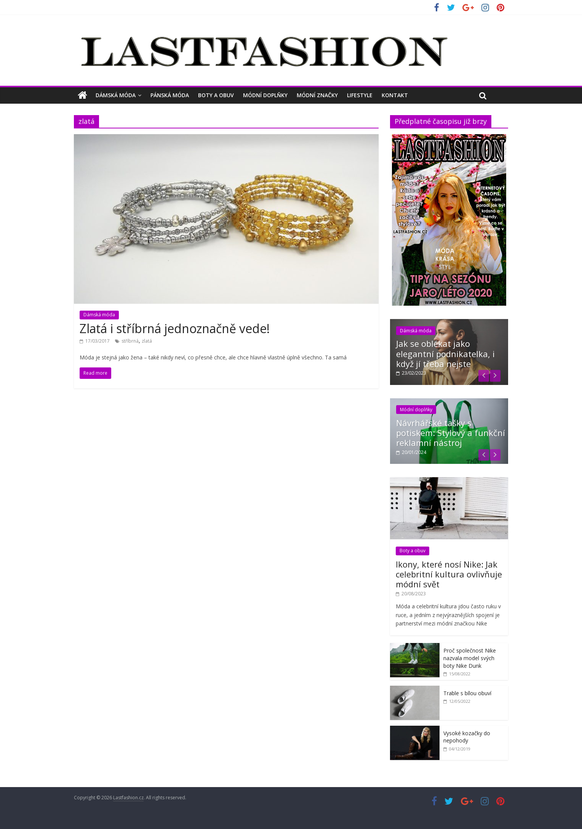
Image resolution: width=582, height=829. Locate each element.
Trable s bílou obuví (467, 693)
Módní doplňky (265, 95)
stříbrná (130, 341)
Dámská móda (116, 95)
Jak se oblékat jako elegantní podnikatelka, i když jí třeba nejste (445, 353)
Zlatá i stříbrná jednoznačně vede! (175, 328)
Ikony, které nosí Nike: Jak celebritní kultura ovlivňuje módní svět (449, 574)
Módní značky (317, 95)
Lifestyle (360, 95)
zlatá (147, 341)
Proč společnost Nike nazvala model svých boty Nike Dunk (469, 658)
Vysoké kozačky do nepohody (466, 737)
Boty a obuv (216, 95)
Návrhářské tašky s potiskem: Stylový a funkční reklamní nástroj (450, 433)
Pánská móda (169, 95)
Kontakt (395, 95)
